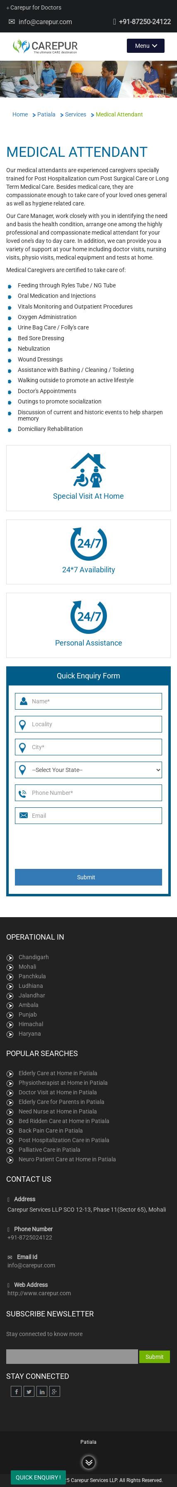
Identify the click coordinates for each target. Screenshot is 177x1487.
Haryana (30, 1033)
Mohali (27, 966)
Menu (142, 45)
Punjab (28, 1014)
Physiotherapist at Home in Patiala (63, 1082)
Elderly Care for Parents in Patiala (61, 1102)
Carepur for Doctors (33, 7)
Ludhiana (31, 985)
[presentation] (89, 846)
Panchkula (32, 976)
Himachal (31, 1024)
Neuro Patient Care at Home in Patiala (67, 1159)
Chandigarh (34, 957)
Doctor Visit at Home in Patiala (58, 1092)
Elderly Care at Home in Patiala (58, 1073)
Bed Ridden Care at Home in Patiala (64, 1121)
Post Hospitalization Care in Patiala (64, 1140)
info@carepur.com (45, 22)
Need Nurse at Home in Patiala (58, 1111)
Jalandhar (32, 995)
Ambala (29, 1005)
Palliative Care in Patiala (49, 1149)
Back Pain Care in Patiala (51, 1130)
